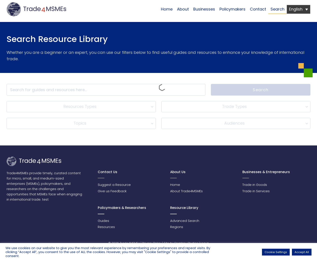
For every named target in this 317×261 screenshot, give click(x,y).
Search (277, 9)
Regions (176, 227)
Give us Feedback (112, 191)
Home (167, 9)
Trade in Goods (254, 184)
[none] (298, 9)
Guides (103, 220)
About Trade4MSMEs (186, 191)
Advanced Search (184, 220)
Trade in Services (256, 191)
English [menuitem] (295, 9)
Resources (106, 227)
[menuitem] (298, 9)
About (183, 9)
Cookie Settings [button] (276, 252)
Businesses (204, 9)
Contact (258, 9)
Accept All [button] (302, 252)
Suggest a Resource (114, 184)
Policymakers (232, 9)
